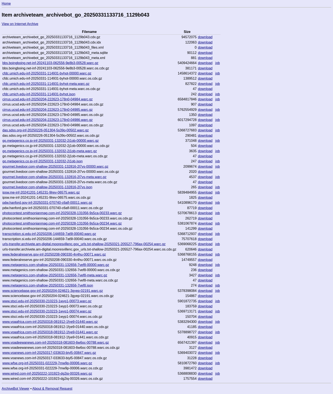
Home (6, 3)
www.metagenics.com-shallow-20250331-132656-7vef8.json (47, 285)
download (205, 37)
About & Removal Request (52, 388)
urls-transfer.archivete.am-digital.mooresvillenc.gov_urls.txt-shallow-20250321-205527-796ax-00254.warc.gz (83, 244)
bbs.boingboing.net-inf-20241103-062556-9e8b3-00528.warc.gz (50, 63)
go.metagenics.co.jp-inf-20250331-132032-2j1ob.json (42, 161)
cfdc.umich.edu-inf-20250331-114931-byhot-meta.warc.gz (45, 84)
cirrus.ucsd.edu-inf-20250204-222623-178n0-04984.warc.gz (47, 99)
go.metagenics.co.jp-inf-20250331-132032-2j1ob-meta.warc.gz (49, 151)
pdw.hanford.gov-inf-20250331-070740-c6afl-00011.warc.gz (47, 202)
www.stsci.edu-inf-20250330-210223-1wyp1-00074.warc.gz (47, 311)
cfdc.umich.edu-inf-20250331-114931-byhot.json (38, 94)
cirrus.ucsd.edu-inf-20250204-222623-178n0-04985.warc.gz (47, 109)
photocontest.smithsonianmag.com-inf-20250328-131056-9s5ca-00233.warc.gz (62, 213)
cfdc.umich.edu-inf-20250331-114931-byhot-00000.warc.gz (46, 73)
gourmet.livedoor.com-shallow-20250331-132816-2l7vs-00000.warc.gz (55, 166)
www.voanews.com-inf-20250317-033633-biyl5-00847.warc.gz (49, 353)
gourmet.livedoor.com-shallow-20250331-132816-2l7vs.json (47, 187)
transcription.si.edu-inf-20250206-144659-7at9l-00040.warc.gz (49, 234)
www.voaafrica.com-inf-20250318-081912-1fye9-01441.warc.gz (50, 332)
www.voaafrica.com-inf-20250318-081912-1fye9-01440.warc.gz (50, 322)
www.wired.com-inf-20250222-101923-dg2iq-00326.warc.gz (47, 373)
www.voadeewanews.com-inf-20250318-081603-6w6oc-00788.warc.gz (55, 342)
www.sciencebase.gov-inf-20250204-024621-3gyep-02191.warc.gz (52, 291)
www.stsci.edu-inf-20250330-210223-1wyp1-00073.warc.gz (47, 301)
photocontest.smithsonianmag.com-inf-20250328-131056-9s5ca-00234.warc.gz (62, 223)
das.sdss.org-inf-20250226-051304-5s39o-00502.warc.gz (45, 130)
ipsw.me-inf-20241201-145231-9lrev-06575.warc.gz (41, 192)
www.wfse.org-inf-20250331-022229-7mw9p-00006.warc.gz (47, 363)
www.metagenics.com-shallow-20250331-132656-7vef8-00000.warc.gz (55, 265)
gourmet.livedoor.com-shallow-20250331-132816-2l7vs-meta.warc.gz (54, 177)
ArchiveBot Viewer (15, 388)
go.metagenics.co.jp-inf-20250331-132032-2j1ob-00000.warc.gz (50, 140)
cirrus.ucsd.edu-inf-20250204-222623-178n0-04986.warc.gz (47, 120)
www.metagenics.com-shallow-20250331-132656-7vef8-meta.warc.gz (54, 275)
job (217, 63)
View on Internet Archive (20, 24)
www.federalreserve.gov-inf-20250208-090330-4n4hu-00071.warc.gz (54, 254)
